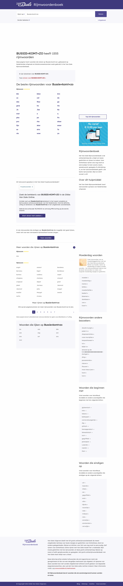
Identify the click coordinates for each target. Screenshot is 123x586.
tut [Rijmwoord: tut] (83, 343)
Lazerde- (85, 445)
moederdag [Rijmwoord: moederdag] (86, 281)
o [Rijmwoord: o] (37, 114)
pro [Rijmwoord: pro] (17, 121)
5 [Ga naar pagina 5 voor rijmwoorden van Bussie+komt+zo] (47, 312)
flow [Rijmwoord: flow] (38, 102)
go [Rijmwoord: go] (58, 102)
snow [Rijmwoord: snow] (59, 125)
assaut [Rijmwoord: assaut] (39, 267)
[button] (74, 247)
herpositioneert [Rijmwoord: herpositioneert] (87, 340)
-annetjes (85, 520)
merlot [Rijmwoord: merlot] (59, 292)
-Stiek (84, 489)
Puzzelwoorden (26, 186)
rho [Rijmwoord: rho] (38, 121)
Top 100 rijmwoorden (93, 117)
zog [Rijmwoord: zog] (39, 333)
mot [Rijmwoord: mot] (18, 114)
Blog (78, 584)
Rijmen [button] (100, 14)
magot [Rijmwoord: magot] (59, 289)
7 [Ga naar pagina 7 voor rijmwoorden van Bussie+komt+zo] (54, 312)
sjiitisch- (85, 426)
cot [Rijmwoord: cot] (38, 98)
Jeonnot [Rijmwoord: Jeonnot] (19, 289)
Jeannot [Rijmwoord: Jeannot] (60, 285)
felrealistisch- (86, 432)
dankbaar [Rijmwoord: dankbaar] (85, 299)
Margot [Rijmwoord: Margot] (39, 292)
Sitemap (84, 584)
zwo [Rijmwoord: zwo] (20, 340)
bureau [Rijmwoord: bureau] (18, 274)
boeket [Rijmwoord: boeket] (84, 293)
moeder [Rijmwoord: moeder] (84, 278)
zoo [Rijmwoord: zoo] (17, 256)
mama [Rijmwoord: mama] (84, 284)
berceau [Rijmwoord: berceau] (19, 271)
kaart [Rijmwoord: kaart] (84, 306)
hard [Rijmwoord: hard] (83, 373)
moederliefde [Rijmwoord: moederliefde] (86, 290)
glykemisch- (86, 407)
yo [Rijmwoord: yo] (58, 133)
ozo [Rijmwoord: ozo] (39, 329)
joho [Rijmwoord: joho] (38, 289)
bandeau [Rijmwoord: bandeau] (60, 267)
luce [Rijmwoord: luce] (83, 376)
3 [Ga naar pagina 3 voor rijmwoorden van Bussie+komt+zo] (40, 312)
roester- (84, 448)
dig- (83, 423)
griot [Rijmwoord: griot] (59, 282)
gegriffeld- (86, 439)
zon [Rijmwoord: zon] (57, 333)
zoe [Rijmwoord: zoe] (20, 333)
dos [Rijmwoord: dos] (17, 102)
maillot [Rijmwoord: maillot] (18, 292)
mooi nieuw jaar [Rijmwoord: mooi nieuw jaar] (87, 369)
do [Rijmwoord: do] (58, 98)
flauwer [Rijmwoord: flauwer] (84, 366)
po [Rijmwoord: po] (38, 118)
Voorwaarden (101, 584)
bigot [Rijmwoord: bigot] (38, 271)
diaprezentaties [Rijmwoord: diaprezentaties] (87, 334)
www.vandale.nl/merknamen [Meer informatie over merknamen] (65, 568)
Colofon (91, 584)
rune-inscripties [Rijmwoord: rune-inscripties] (87, 337)
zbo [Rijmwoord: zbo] (57, 329)
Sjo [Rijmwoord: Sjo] (17, 125)
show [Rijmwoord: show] (59, 121)
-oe (83, 492)
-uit (83, 483)
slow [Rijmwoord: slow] (38, 125)
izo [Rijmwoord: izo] (20, 329)
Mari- (84, 451)
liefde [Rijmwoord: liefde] (84, 287)
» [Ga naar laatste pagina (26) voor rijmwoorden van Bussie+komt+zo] (73, 312)
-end (83, 498)
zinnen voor (34, 78)
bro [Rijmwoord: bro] (58, 94)
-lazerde (85, 486)
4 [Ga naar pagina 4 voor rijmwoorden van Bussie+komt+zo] (44, 312)
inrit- (83, 435)
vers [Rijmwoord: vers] (83, 302)
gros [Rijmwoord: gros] (18, 106)
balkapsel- (85, 417)
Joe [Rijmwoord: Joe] (38, 110)
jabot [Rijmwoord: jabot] (18, 285)
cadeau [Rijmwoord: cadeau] (39, 274)
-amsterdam (86, 523)
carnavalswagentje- (89, 420)
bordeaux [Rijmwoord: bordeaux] (60, 271)
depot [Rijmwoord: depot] (39, 282)
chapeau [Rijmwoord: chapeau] (19, 278)
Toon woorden (45, 238)
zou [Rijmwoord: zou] (57, 336)
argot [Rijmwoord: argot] (18, 267)
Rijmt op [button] (20, 14)
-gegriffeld (86, 495)
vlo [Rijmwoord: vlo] (17, 133)
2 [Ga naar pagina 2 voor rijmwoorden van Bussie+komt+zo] (37, 312)
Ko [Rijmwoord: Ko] (58, 110)
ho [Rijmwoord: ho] (38, 106)
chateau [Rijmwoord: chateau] (40, 278)
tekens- (84, 414)
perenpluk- (85, 442)
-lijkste (84, 504)
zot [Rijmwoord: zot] (39, 336)
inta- (83, 410)
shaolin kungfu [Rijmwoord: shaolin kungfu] (87, 328)
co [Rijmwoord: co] (17, 98)
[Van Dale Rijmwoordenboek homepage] (25, 4)
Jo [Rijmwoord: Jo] (17, 110)
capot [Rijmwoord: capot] (59, 274)
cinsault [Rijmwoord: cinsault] (60, 278)
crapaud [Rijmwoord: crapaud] (19, 282)
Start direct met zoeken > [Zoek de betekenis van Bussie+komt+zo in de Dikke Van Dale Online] (32, 216)
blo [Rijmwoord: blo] (17, 94)
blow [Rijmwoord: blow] (39, 94)
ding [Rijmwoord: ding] (83, 357)
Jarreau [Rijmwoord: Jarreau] (39, 285)
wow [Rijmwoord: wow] (38, 133)
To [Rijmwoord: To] (58, 129)
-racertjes (85, 508)
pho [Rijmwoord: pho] (17, 118)
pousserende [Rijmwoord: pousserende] (86, 360)
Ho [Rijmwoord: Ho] (58, 106)
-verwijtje (85, 526)
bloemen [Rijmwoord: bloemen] (85, 296)
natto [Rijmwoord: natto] (18, 296)
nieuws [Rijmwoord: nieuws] (84, 363)
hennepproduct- (87, 429)
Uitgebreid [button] (102, 20)
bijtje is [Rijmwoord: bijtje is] (84, 347)
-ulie (83, 501)
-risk (83, 517)
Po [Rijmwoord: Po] (58, 118)
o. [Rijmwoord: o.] (58, 114)
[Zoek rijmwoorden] (36, 14)
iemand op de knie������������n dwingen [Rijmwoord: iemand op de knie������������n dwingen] (92, 352)
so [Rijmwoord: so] (17, 129)
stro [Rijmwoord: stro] (38, 129)
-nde (83, 511)
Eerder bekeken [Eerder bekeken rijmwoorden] (23, 20)
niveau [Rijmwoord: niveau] (39, 296)
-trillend (84, 514)
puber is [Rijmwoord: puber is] (84, 331)
